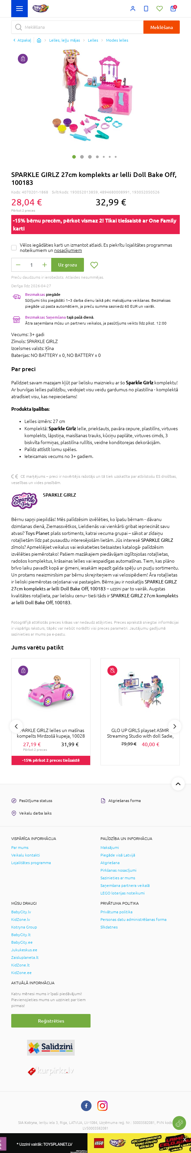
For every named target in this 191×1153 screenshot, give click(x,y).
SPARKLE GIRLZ (59, 495)
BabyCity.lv (21, 912)
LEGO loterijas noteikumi (122, 893)
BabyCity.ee (22, 942)
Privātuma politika (116, 912)
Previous (16, 726)
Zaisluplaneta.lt (25, 957)
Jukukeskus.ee (24, 950)
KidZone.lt (20, 965)
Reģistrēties (51, 1021)
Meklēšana (161, 27)
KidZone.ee (21, 972)
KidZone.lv (20, 919)
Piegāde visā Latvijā (117, 855)
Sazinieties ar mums (117, 878)
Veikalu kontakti (25, 855)
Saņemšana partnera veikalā (125, 885)
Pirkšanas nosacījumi (118, 870)
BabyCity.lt (21, 934)
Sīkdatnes (109, 927)
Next (174, 726)
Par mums (19, 847)
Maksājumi (109, 847)
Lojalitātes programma (31, 862)
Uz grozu (67, 264)
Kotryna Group (24, 927)
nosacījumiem (68, 250)
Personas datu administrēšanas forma (133, 919)
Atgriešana (110, 862)
